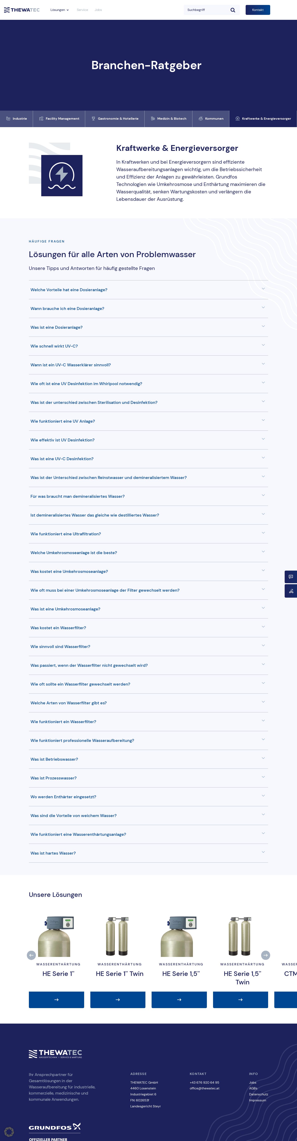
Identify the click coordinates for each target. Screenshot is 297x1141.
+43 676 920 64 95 (204, 1082)
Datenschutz (258, 1094)
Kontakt (258, 10)
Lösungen (58, 10)
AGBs (253, 1088)
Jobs (98, 10)
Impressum (257, 1100)
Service (82, 10)
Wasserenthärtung (58, 964)
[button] (31, 955)
